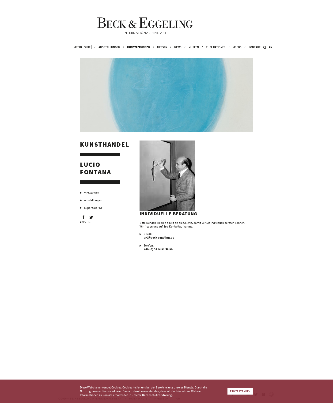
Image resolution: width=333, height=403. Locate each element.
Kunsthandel (104, 146)
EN (270, 54)
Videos (237, 54)
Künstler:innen (138, 54)
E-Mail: (159, 238)
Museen (194, 54)
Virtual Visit (82, 54)
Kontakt (255, 54)
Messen (162, 54)
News (178, 54)
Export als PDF (93, 210)
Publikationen (216, 54)
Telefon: (158, 250)
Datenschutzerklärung (157, 395)
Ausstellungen (109, 54)
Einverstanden (240, 391)
